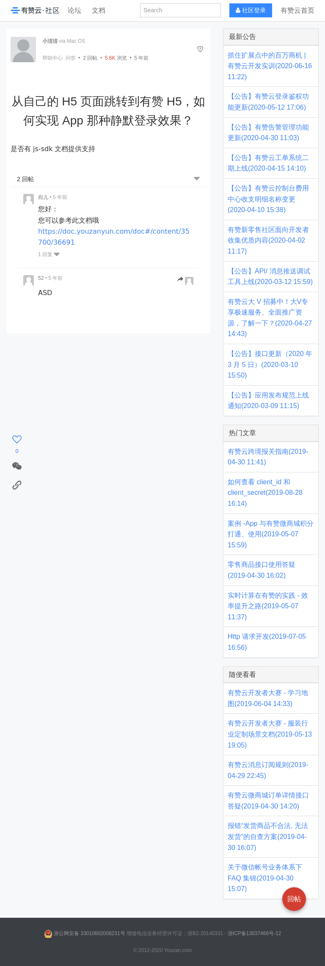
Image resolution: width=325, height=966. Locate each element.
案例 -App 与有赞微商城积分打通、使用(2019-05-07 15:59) (271, 534)
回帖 (90, 58)
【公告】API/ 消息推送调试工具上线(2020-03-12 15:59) (270, 277)
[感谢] (17, 444)
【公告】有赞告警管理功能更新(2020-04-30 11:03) (268, 133)
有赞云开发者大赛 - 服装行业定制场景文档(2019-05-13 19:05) (270, 734)
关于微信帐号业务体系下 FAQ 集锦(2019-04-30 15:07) (265, 878)
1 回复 (49, 254)
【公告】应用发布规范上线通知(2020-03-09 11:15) (268, 401)
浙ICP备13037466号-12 (254, 933)
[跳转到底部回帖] (197, 179)
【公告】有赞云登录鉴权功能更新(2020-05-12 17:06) (268, 102)
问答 (71, 58)
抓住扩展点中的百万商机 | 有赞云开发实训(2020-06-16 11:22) (270, 66)
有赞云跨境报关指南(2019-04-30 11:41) (268, 457)
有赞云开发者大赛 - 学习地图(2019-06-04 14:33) (268, 698)
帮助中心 (52, 58)
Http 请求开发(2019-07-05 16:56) (267, 642)
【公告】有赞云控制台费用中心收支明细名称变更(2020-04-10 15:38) (268, 199)
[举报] (200, 49)
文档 (98, 10)
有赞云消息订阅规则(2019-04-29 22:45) (268, 770)
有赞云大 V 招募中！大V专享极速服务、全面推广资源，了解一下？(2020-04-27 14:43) (270, 318)
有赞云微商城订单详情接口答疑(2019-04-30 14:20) (268, 801)
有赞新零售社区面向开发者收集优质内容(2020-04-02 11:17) (268, 240)
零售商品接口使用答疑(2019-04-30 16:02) (261, 570)
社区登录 (251, 10)
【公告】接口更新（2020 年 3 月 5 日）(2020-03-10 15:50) (270, 364)
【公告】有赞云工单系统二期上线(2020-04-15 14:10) (268, 163)
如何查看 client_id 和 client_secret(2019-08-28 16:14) (265, 492)
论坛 (74, 10)
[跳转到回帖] (185, 279)
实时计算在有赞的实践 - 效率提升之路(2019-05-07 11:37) (268, 606)
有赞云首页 (297, 10)
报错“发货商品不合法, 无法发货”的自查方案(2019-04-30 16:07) (268, 836)
